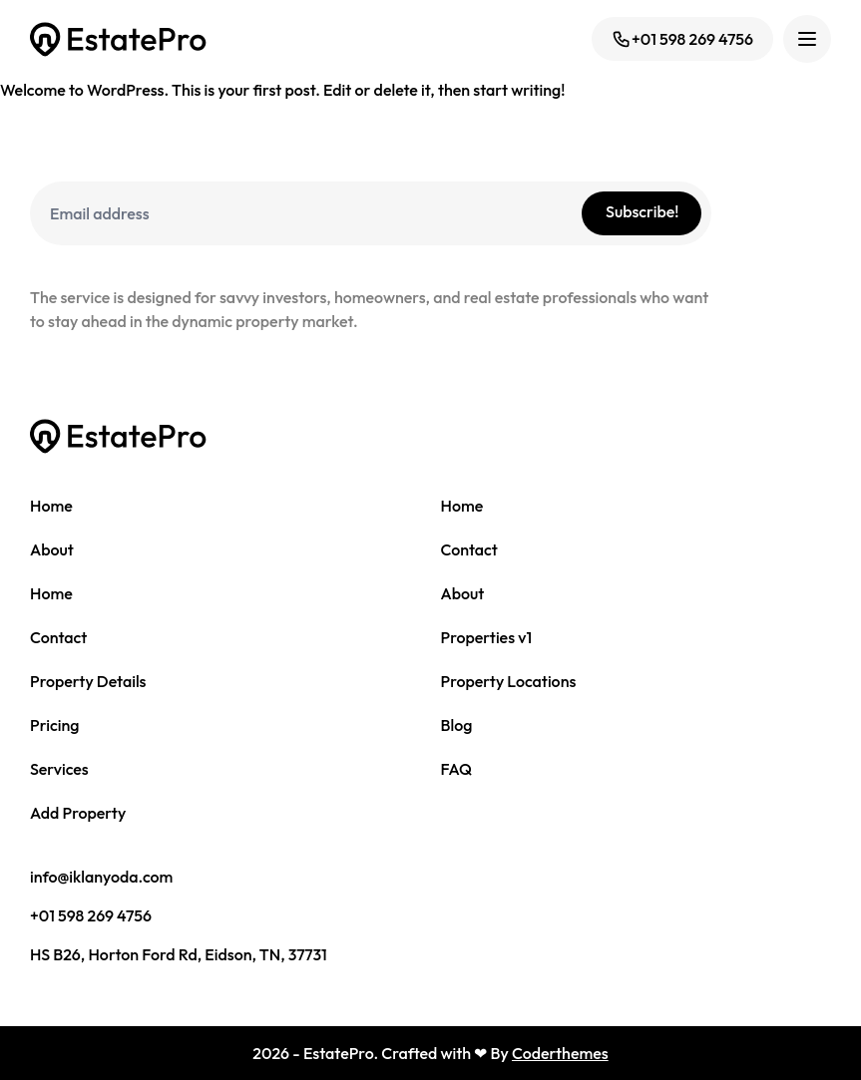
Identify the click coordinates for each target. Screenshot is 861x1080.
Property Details (88, 681)
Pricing (54, 725)
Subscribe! (642, 211)
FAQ (457, 769)
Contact (469, 549)
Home (51, 506)
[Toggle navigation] (807, 39)
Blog (457, 725)
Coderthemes (560, 1053)
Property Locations (509, 681)
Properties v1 (487, 637)
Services (59, 769)
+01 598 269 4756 (682, 39)
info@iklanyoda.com (101, 877)
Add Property (78, 813)
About (52, 549)
